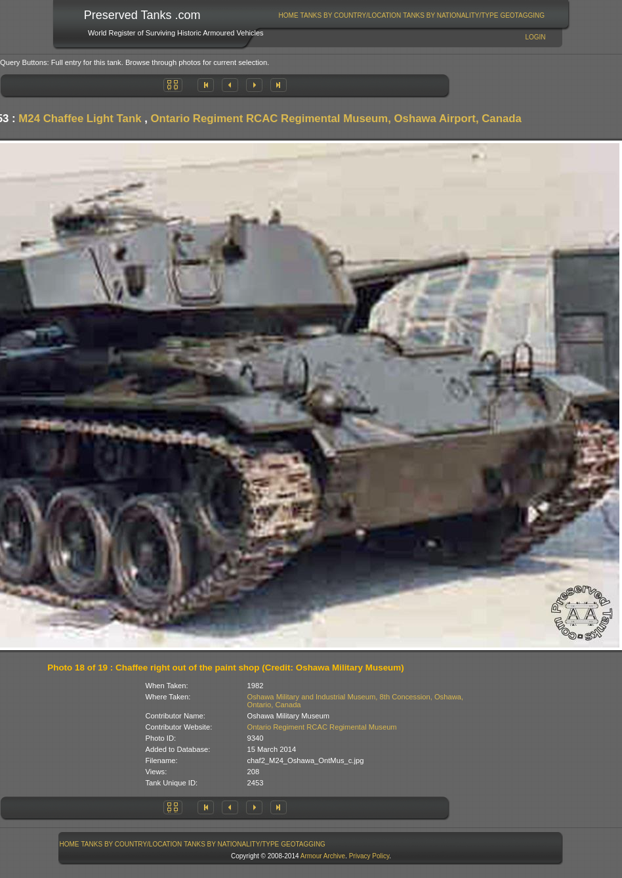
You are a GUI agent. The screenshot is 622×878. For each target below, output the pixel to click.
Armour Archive (323, 856)
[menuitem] (288, 15)
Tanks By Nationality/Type (450, 15)
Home (289, 15)
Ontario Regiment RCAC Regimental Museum (322, 727)
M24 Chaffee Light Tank (79, 118)
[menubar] (411, 15)
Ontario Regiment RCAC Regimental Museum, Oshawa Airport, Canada (335, 118)
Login (535, 37)
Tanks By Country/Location (351, 15)
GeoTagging (522, 15)
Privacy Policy (369, 856)
